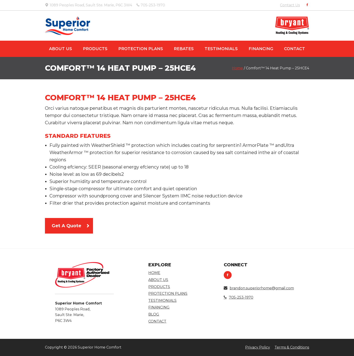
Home (237, 68)
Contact (294, 48)
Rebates (184, 48)
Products (95, 48)
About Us (60, 48)
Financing (261, 48)
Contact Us (290, 5)
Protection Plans (140, 48)
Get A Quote (66, 225)
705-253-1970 (238, 297)
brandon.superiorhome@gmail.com (259, 288)
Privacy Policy (257, 347)
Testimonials (221, 48)
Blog (153, 314)
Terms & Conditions (292, 347)
